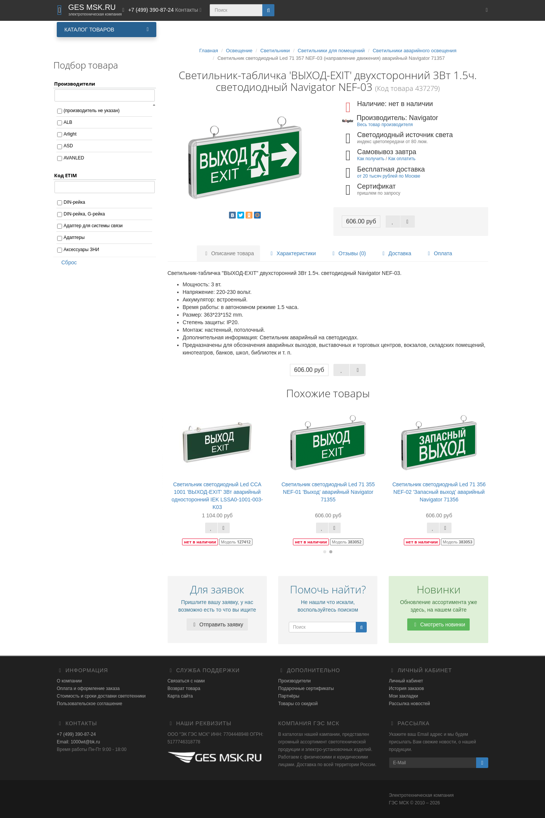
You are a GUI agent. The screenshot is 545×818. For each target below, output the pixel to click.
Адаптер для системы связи (93, 225)
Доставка (395, 253)
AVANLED (74, 158)
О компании (69, 681)
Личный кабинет (406, 681)
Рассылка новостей (409, 703)
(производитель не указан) (92, 110)
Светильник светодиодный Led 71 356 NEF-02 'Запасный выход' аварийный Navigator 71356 (439, 492)
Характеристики (292, 253)
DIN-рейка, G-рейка (84, 214)
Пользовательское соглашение (89, 703)
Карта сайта (180, 696)
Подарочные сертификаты (306, 688)
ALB (68, 122)
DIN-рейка (74, 202)
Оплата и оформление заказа (88, 688)
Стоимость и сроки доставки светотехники (101, 696)
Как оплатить (402, 158)
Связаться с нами (186, 681)
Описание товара (228, 253)
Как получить (371, 158)
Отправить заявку (217, 624)
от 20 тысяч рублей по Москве (388, 176)
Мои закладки (403, 696)
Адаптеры (74, 237)
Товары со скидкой (298, 703)
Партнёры (288, 696)
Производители (294, 681)
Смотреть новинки (438, 624)
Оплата (438, 253)
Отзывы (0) (348, 253)
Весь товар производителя (385, 124)
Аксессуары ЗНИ (81, 249)
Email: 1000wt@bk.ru (78, 742)
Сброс (66, 262)
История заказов (406, 688)
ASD (68, 145)
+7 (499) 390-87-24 (76, 734)
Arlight (70, 134)
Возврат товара (184, 688)
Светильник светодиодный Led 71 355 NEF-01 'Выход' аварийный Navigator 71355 (328, 492)
